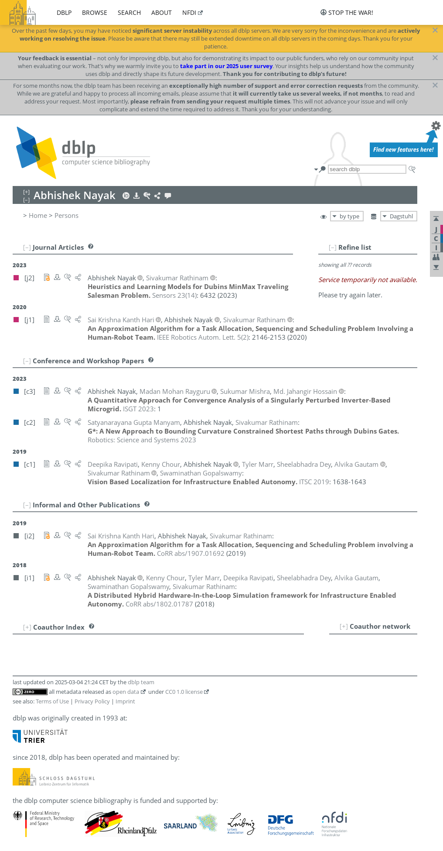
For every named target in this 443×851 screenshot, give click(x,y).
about (161, 12)
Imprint (125, 701)
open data (125, 692)
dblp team (141, 682)
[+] (344, 626)
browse (94, 12)
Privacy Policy (92, 701)
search (129, 12)
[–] (333, 247)
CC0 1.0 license (184, 692)
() (174, 295)
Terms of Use (52, 701)
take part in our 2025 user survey (226, 66)
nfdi (189, 12)
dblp (64, 12)
